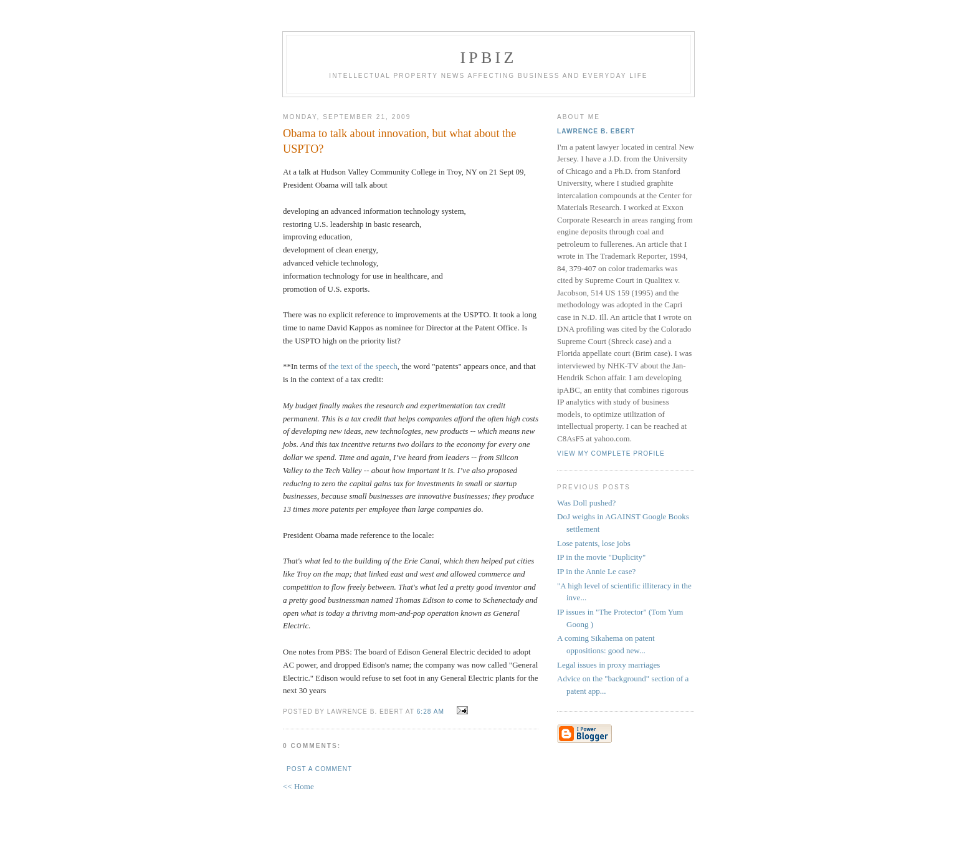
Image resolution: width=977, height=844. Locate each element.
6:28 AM (430, 711)
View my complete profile (611, 453)
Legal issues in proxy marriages (608, 664)
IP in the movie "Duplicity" (601, 557)
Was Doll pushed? (586, 502)
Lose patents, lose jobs (594, 543)
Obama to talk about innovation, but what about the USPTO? (399, 141)
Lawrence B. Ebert (596, 131)
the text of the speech (362, 366)
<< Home (298, 786)
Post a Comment (319, 768)
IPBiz (488, 58)
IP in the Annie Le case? (596, 571)
